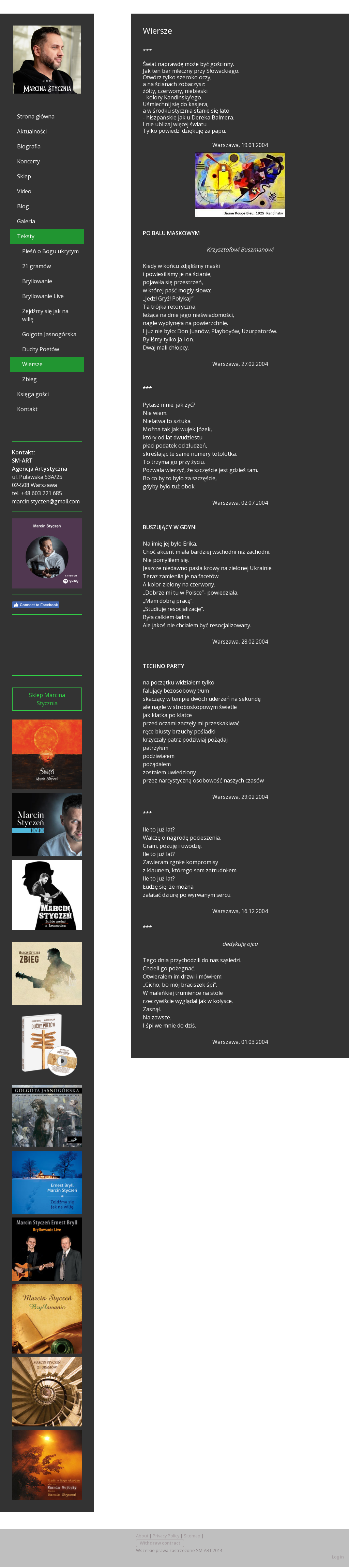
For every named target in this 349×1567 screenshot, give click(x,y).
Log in (338, 1557)
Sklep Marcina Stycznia (47, 699)
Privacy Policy (166, 1536)
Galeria (26, 221)
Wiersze (32, 364)
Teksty (25, 236)
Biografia (29, 146)
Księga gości (33, 394)
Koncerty (28, 161)
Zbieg (29, 379)
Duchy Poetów (40, 349)
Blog (23, 206)
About (142, 1536)
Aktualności (32, 131)
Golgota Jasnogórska (49, 334)
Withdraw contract (160, 1543)
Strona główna (36, 116)
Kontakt (27, 409)
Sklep (24, 176)
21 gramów (36, 266)
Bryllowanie (37, 281)
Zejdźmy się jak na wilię (45, 315)
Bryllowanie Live (43, 296)
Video (24, 191)
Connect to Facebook (35, 605)
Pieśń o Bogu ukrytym (50, 251)
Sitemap (192, 1536)
